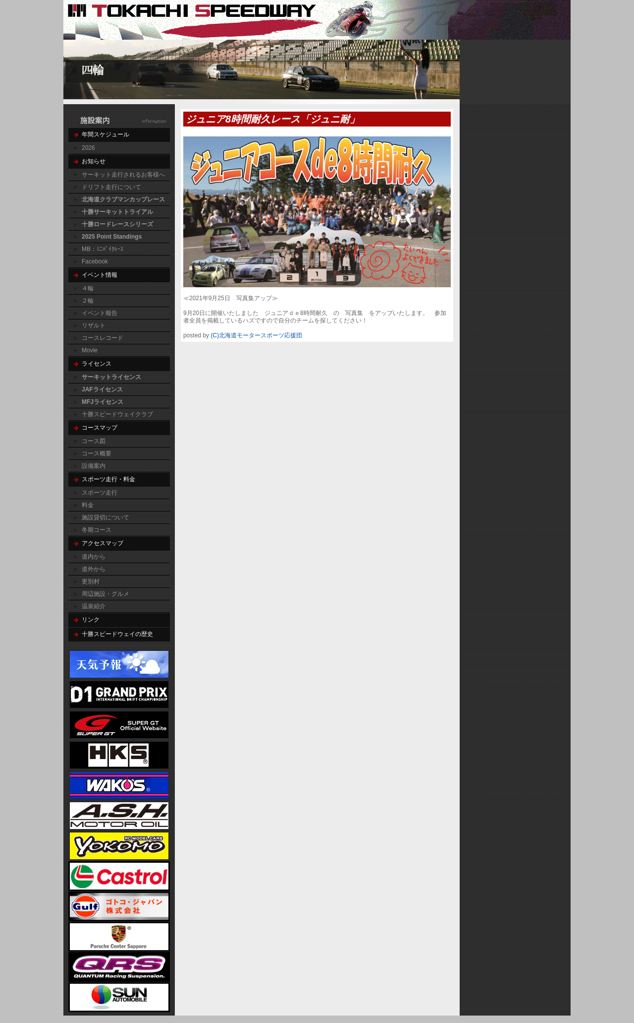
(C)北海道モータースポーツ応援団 (256, 335)
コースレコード (102, 337)
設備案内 (94, 465)
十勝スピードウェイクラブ (117, 414)
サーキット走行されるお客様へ (123, 174)
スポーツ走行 (99, 492)
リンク (91, 619)
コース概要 (96, 453)
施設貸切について (105, 517)
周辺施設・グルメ (105, 593)
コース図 (94, 441)
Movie (90, 350)
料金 (88, 505)
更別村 (91, 581)
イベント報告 (99, 313)
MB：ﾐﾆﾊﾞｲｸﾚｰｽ (102, 249)
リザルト (94, 325)
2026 (88, 147)
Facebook (95, 261)
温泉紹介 (94, 606)
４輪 (88, 288)
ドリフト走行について (111, 187)
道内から (94, 556)
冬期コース (96, 529)
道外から (94, 569)
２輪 (88, 300)
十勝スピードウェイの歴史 (117, 634)
